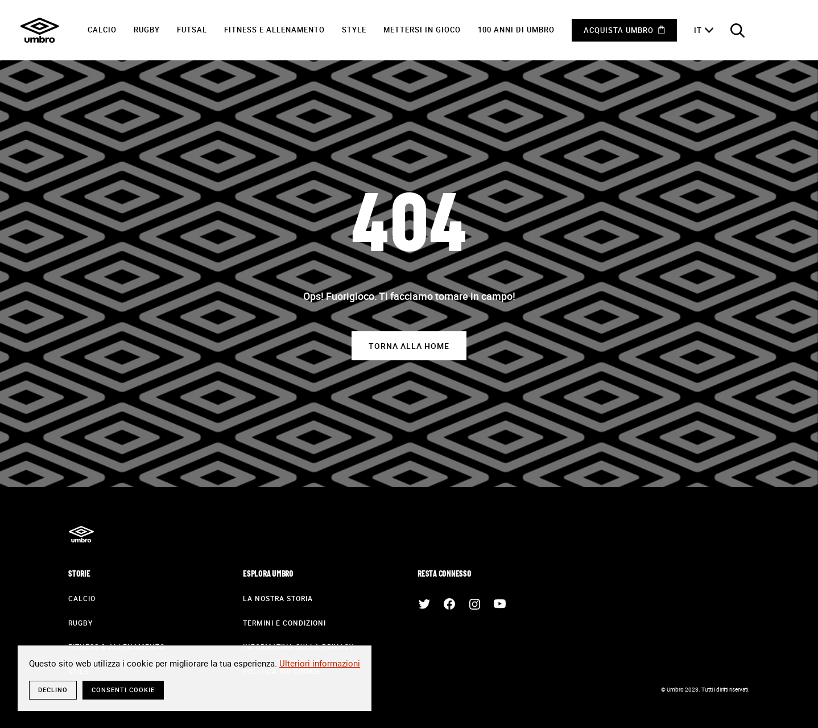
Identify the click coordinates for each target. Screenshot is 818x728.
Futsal (192, 29)
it (698, 30)
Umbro (39, 30)
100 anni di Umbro (516, 29)
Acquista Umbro (619, 30)
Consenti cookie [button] (123, 689)
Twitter (424, 603)
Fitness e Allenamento (274, 29)
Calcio (102, 29)
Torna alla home (409, 345)
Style (354, 29)
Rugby (147, 29)
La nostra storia (278, 598)
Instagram (474, 603)
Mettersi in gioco (422, 29)
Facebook (449, 603)
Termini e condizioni (284, 622)
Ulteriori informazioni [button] (319, 663)
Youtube (499, 603)
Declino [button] (53, 689)
